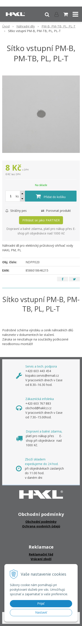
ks (17, 196)
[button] (47, 14)
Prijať (41, 603)
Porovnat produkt (56, 211)
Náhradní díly (25, 26)
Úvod (6, 26)
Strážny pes (16, 211)
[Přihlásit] (56, 14)
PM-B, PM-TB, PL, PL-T (58, 26)
